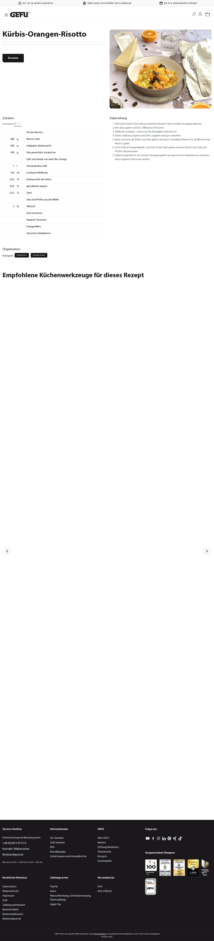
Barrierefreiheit (10, 909)
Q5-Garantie (57, 838)
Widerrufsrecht (10, 891)
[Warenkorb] (207, 14)
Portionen (7, 124)
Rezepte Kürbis (39, 255)
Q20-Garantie (57, 842)
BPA (52, 847)
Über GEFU (103, 838)
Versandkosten (100, 934)
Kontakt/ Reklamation (15, 849)
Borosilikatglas (58, 852)
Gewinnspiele (105, 861)
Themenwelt (104, 852)
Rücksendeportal (12, 854)
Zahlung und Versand (13, 905)
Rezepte (102, 856)
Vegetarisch (22, 255)
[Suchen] (194, 13)
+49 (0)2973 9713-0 (14, 843)
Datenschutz (9, 886)
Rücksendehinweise (12, 914)
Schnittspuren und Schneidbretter (68, 856)
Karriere (102, 842)
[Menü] (5, 14)
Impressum (8, 896)
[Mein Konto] (200, 13)
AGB (4, 900)
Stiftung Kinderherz (108, 847)
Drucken (13, 58)
